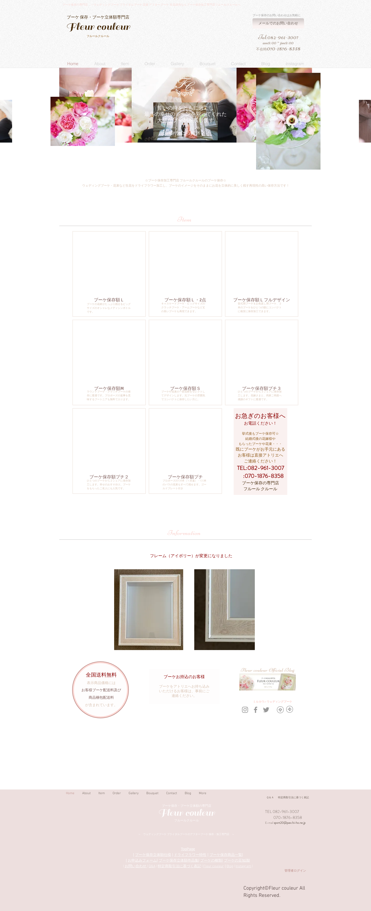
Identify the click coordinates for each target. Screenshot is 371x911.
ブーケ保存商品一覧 (225, 855)
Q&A (152, 866)
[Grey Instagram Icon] (245, 710)
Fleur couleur (213, 866)
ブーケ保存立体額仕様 (153, 855)
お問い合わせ (136, 866)
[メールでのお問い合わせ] (278, 23)
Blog (229, 866)
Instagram (243, 866)
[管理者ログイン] (295, 871)
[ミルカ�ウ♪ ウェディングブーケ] (272, 702)
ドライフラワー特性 (190, 855)
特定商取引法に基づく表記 (179, 866)
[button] (99, 63)
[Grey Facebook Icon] (255, 710)
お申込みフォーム (142, 860)
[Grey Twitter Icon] (266, 710)
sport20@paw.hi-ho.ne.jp (290, 822)
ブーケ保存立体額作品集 (178, 860)
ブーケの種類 (211, 860)
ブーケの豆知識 (236, 860)
